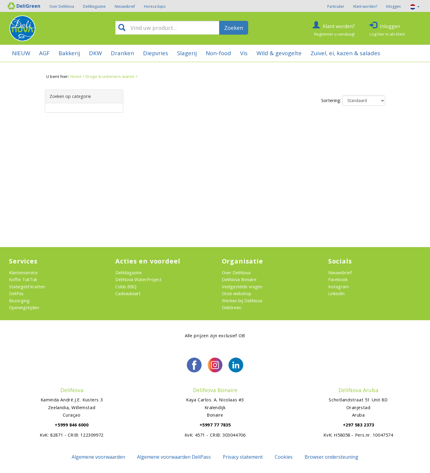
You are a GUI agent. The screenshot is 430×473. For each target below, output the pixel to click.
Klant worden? (365, 6)
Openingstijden (24, 307)
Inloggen (393, 6)
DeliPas (16, 293)
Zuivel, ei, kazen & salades (345, 53)
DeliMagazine (94, 6)
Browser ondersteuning (331, 457)
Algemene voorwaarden (98, 457)
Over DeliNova (61, 6)
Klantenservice (23, 272)
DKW (95, 53)
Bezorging (19, 300)
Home (76, 76)
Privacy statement (243, 457)
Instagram (338, 286)
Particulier (335, 6)
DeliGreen (231, 307)
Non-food (218, 53)
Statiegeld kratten (27, 286)
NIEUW (21, 53)
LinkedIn (336, 293)
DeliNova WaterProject (138, 279)
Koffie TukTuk (23, 279)
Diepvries (155, 53)
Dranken (122, 53)
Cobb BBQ (125, 286)
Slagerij (187, 53)
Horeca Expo (155, 6)
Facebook (338, 279)
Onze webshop (236, 293)
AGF (44, 53)
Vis (244, 53)
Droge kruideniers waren (110, 76)
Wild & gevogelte (279, 53)
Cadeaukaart (128, 293)
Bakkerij (69, 53)
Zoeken (233, 27)
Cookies (284, 457)
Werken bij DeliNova (242, 300)
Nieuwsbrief (125, 6)
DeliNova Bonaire (239, 279)
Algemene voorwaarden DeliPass (174, 457)
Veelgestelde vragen (242, 286)
